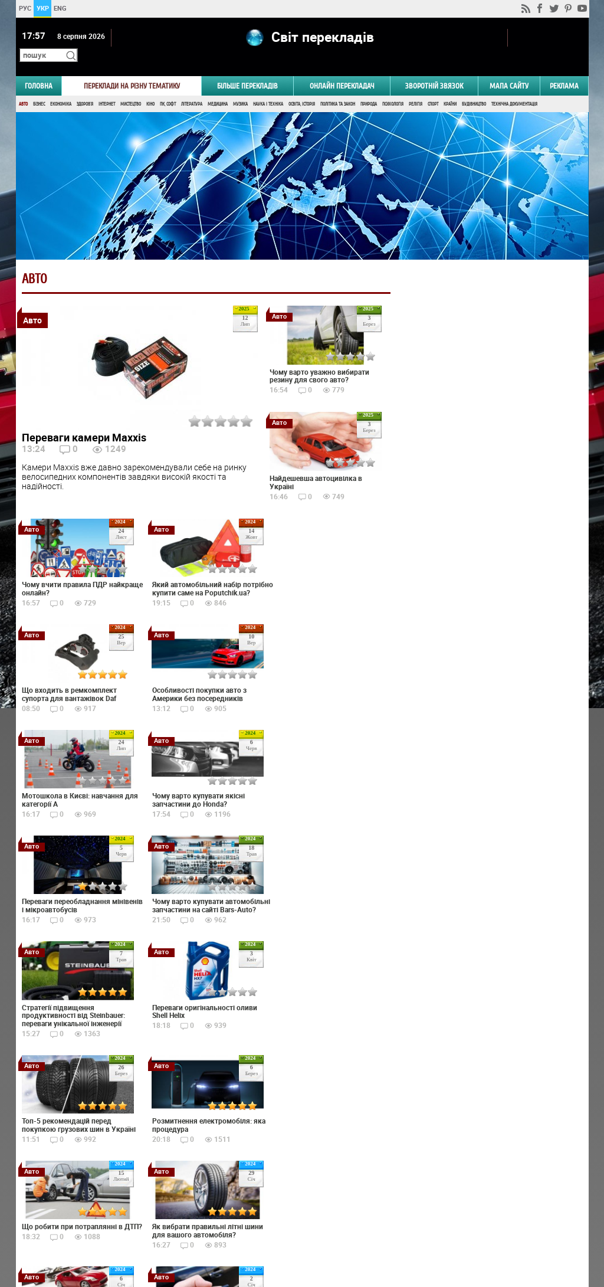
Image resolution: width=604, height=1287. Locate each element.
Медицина (218, 87)
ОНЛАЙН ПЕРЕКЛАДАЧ (342, 68)
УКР (42, 8)
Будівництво (474, 87)
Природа (368, 87)
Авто (23, 87)
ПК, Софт (168, 87)
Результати (488, 710)
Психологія (392, 87)
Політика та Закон (337, 87)
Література (191, 87)
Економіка (60, 87)
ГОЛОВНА (38, 68)
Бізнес (39, 87)
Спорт (433, 87)
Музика (240, 87)
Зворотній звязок (434, 68)
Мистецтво (130, 87)
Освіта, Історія (301, 87)
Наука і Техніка (268, 87)
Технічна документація (514, 87)
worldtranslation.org (470, 1226)
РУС (24, 8)
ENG (60, 8)
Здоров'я (85, 87)
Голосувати (488, 691)
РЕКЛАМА (564, 68)
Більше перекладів (247, 68)
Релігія (415, 87)
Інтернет (107, 87)
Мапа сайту (509, 68)
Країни (450, 87)
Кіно (150, 87)
